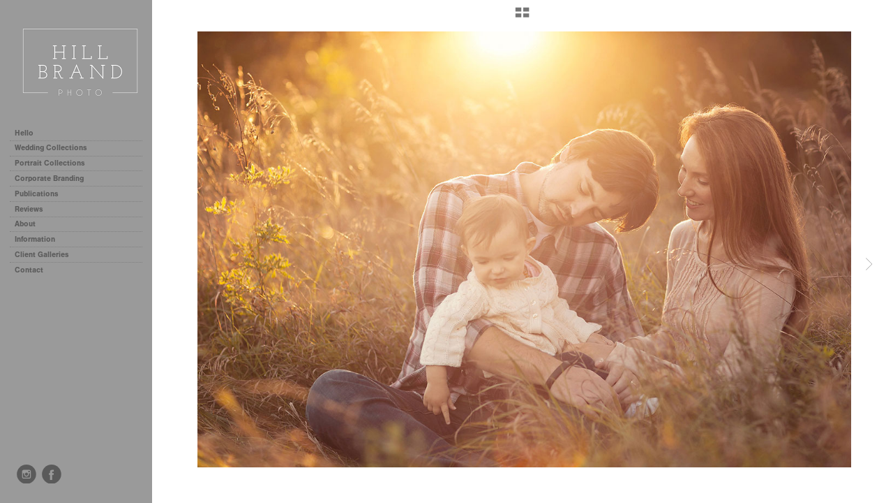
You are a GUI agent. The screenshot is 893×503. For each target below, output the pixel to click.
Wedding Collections (56, 147)
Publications (37, 193)
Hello (24, 133)
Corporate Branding (49, 178)
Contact (29, 270)
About (25, 223)
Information (40, 239)
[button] (522, 17)
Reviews (29, 209)
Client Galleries (42, 254)
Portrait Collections (55, 163)
